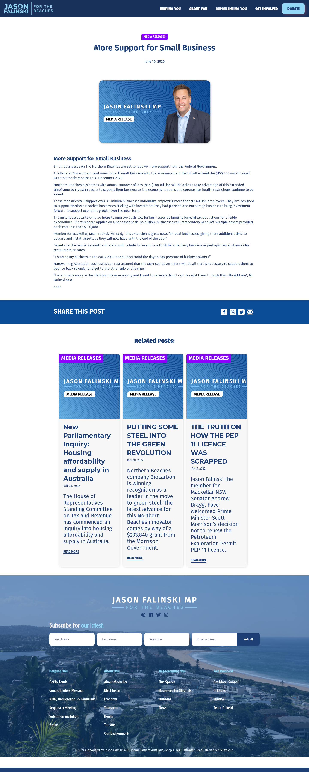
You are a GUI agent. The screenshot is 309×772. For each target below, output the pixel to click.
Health (108, 716)
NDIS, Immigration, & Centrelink (72, 699)
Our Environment (116, 733)
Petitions (220, 690)
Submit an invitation (63, 716)
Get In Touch (58, 682)
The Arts (109, 724)
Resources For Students (175, 690)
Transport (110, 707)
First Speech (167, 682)
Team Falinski (223, 707)
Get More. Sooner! (226, 682)
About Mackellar (115, 682)
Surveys (219, 699)
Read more (71, 551)
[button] (170, 8)
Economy (110, 699)
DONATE (293, 8)
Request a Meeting (62, 707)
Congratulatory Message (66, 690)
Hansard (165, 699)
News (163, 707)
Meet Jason (112, 690)
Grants (54, 724)
